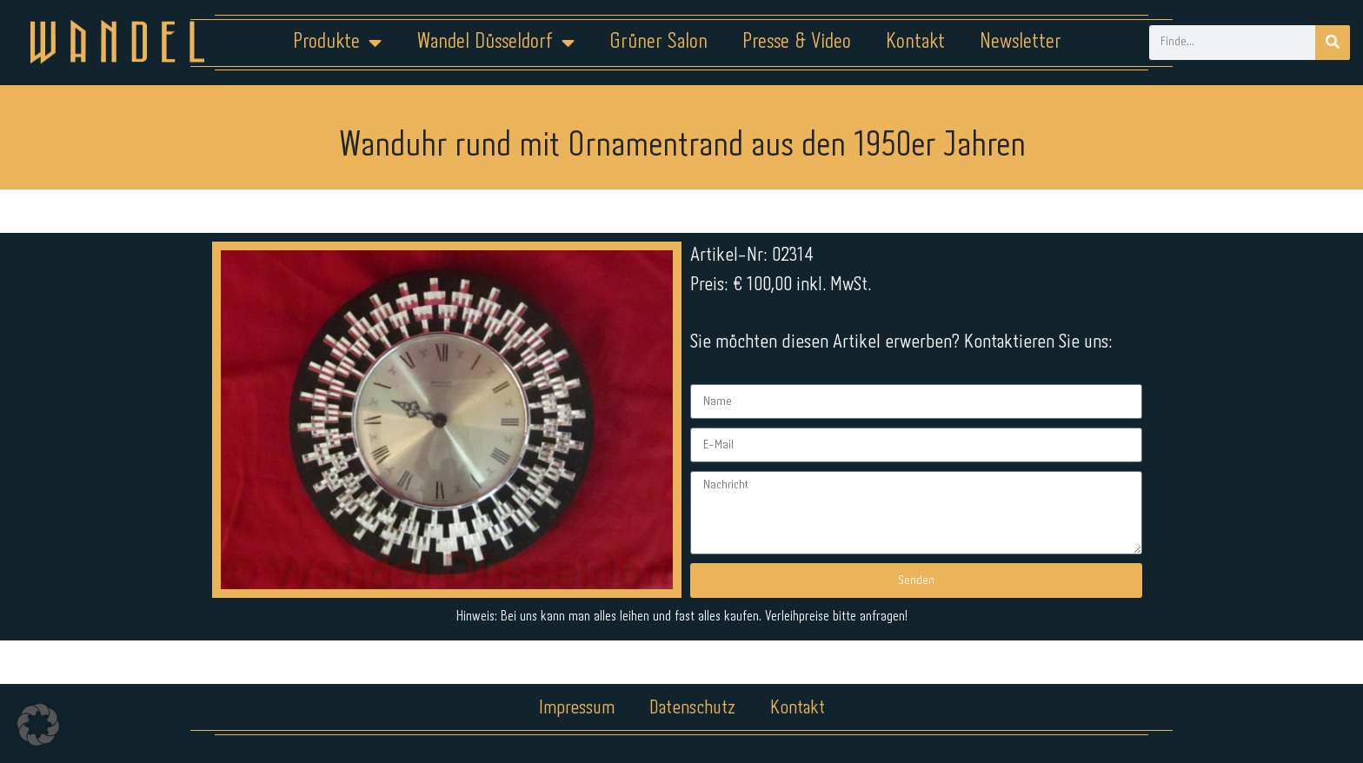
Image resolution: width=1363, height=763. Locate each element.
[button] (38, 725)
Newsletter (1020, 42)
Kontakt (915, 42)
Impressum (577, 708)
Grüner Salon (658, 42)
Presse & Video (796, 42)
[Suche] (1332, 42)
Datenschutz (692, 708)
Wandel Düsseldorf (495, 42)
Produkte (337, 42)
